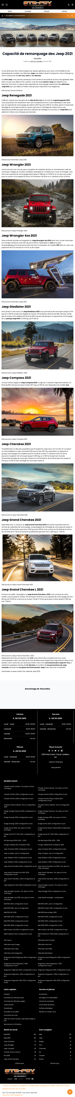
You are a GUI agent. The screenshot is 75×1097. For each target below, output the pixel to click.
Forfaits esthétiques (46, 1008)
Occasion (28, 11)
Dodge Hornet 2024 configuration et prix (51, 824)
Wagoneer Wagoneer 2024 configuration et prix (20, 970)
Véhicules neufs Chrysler (46, 940)
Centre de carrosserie (46, 1001)
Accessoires (43, 994)
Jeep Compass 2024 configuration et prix (52, 849)
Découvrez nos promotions (12, 90)
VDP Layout (8, 940)
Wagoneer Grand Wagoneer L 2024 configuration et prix (16, 965)
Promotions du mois (11, 1015)
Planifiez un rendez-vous (47, 1012)
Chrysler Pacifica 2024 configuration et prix (18, 794)
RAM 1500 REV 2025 (10, 912)
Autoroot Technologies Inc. (12, 1095)
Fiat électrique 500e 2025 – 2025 (49, 840)
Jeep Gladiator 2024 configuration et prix (18, 858)
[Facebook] (49, 750)
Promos (46, 11)
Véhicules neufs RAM (45, 949)
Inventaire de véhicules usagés (14, 1001)
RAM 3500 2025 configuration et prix (16, 925)
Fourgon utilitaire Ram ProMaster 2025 (17, 845)
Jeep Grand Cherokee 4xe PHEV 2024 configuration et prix (16, 873)
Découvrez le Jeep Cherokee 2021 (15, 515)
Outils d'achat (8, 1005)
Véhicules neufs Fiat (45, 944)
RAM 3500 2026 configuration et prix (50, 925)
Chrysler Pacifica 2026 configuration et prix (18, 799)
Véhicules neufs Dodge (12, 944)
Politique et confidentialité (29, 1085)
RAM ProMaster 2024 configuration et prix (18, 934)
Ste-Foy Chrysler (36, 61)
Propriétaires (8, 1008)
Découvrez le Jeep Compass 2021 (14, 439)
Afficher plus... (20, 1063)
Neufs (10, 11)
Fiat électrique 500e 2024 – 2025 (15, 840)
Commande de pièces (46, 1005)
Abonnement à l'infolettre (13, 1024)
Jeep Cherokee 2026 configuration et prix (18, 849)
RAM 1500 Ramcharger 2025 (47, 912)
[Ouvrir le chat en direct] (70, 1092)
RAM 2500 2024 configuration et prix (16, 917)
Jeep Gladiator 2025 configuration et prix (52, 858)
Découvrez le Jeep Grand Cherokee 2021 (17, 585)
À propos (7, 994)
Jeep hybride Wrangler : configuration (51, 898)
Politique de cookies (47, 1085)
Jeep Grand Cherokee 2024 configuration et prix (20, 866)
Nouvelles (37, 58)
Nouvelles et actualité (11, 1012)
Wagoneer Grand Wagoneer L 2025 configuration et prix (50, 965)
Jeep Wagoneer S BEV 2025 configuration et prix (20, 885)
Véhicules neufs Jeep (11, 949)
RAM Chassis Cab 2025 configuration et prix (52, 930)
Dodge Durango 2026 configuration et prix (18, 824)
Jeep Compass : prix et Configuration (16, 853)
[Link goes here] (38, 5)
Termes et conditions (10, 1085)
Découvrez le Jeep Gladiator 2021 (14, 373)
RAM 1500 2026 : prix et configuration (16, 908)
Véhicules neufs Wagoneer (13, 953)
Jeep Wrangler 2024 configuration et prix (52, 891)
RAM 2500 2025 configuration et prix (50, 917)
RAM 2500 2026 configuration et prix (16, 921)
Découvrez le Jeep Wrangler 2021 (14, 231)
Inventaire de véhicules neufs (14, 998)
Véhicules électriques (45, 953)
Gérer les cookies (62, 1085)
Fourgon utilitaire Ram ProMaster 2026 (51, 845)
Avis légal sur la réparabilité (48, 998)
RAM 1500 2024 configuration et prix (16, 904)
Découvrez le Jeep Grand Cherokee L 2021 (18, 656)
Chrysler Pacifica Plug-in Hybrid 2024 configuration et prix (50, 800)
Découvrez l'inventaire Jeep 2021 (14, 160)
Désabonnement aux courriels (13, 1089)
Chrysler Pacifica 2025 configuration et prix (52, 794)
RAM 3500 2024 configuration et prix (50, 921)
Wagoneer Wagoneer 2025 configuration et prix (54, 970)
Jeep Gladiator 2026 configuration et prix (18, 862)
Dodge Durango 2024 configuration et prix (18, 817)
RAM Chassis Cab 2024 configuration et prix (19, 930)
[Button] (68, 15)
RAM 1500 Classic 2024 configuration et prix (52, 908)
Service (64, 11)
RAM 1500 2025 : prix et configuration (50, 904)
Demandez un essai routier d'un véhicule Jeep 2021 (21, 671)
